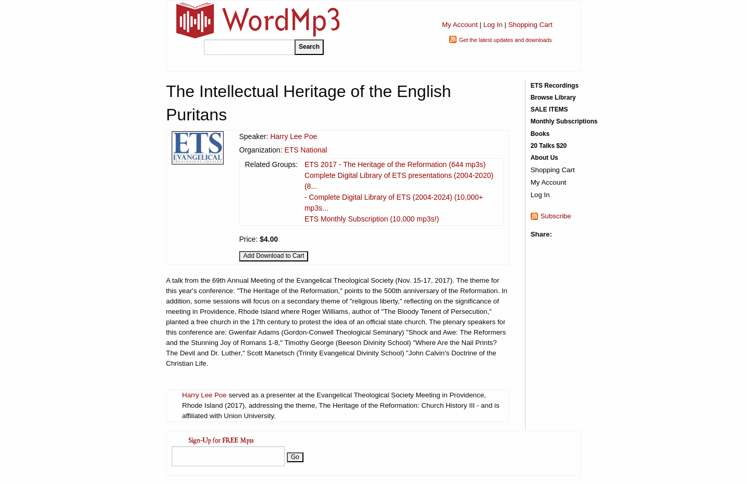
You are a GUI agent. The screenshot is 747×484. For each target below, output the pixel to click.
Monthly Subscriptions (564, 121)
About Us (544, 157)
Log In (493, 25)
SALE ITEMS (549, 109)
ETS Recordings (555, 85)
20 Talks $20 (549, 145)
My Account (460, 25)
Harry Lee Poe (293, 136)
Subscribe (556, 216)
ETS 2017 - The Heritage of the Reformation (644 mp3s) (395, 164)
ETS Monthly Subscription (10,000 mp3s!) (372, 219)
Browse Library (553, 97)
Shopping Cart (530, 25)
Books (540, 133)
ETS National (305, 150)
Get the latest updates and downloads (505, 40)
